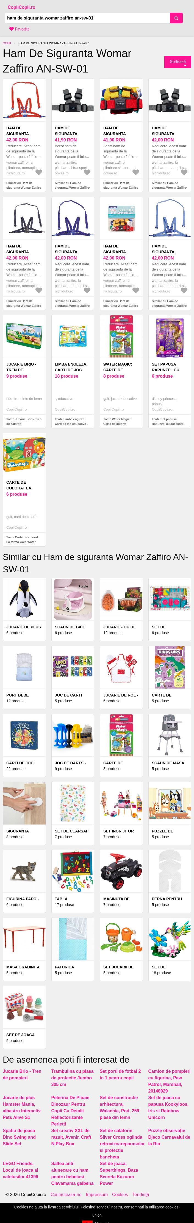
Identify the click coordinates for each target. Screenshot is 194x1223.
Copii (7, 43)
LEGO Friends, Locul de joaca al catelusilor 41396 (20, 1170)
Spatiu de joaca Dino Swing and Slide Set (19, 1137)
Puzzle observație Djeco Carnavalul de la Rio (169, 1137)
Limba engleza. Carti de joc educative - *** (71, 370)
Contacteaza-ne (66, 1195)
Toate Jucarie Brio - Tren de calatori (23, 421)
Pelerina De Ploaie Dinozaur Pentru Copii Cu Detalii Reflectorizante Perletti (70, 1110)
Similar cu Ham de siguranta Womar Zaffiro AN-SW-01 (23, 187)
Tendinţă (140, 1195)
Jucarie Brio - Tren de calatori (21, 370)
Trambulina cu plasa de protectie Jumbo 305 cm (72, 1078)
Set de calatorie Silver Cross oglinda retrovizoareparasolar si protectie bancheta (122, 1143)
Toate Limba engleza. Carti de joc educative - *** (71, 423)
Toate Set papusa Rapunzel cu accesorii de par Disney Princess (168, 423)
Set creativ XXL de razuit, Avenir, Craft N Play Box (71, 1137)
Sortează (178, 61)
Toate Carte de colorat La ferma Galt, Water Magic (22, 542)
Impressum (97, 1195)
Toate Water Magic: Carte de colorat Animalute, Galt (117, 423)
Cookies (120, 1195)
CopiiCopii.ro (21, 7)
